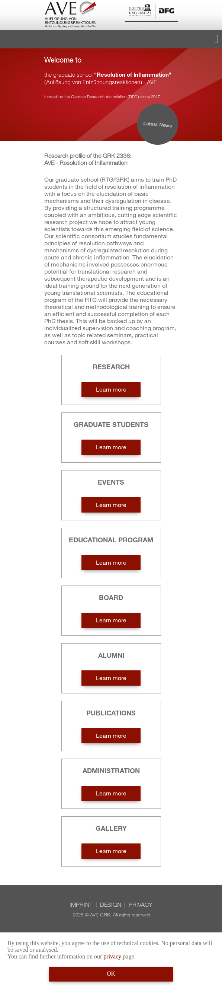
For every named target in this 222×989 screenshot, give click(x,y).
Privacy (140, 904)
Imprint (81, 904)
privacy (112, 956)
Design (110, 904)
